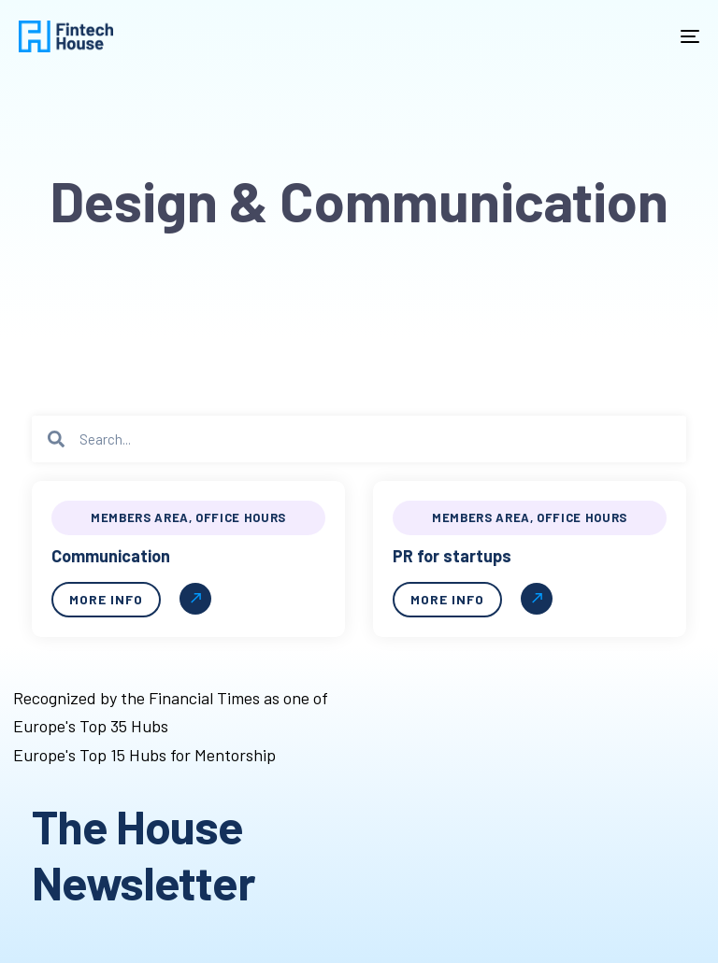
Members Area (140, 517)
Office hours (240, 517)
